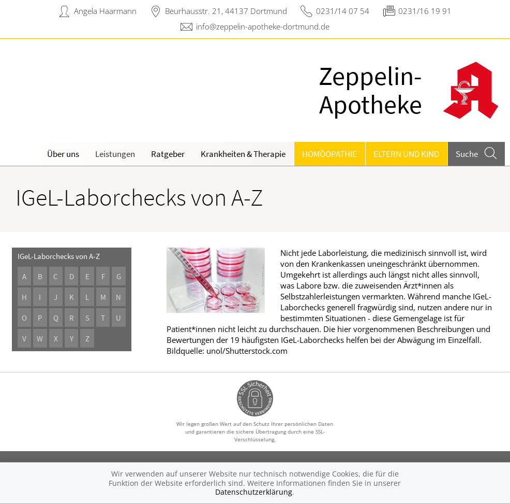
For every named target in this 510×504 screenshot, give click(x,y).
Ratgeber (168, 154)
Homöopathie (329, 154)
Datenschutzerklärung (253, 492)
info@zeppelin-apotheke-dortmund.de (262, 26)
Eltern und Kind (406, 154)
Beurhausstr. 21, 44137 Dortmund (226, 11)
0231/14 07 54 (342, 11)
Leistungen (115, 154)
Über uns (63, 154)
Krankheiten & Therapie (243, 154)
